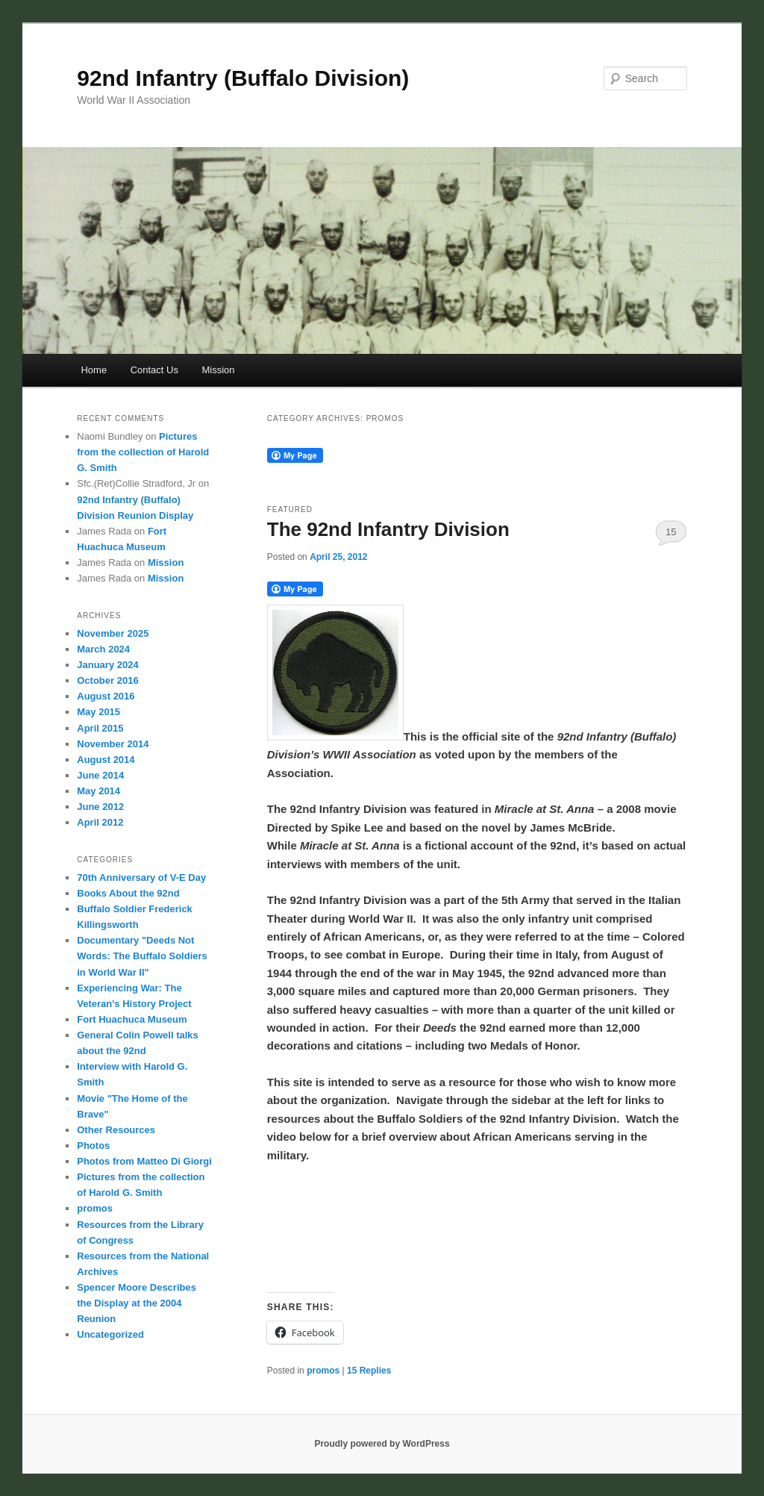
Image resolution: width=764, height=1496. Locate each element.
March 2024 (103, 649)
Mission (217, 369)
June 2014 (100, 775)
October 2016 (107, 680)
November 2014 (112, 743)
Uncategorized (110, 1334)
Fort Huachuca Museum (132, 1019)
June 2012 (100, 806)
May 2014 (98, 791)
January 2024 (107, 664)
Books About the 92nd (128, 893)
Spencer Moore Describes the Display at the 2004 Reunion (136, 1303)
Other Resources (116, 1129)
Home (94, 369)
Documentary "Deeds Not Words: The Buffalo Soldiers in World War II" (142, 956)
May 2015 (98, 711)
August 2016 (105, 696)
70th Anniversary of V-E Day (141, 877)
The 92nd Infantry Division (388, 529)
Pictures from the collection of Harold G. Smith (143, 452)
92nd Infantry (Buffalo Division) (243, 78)
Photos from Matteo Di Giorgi (144, 1161)
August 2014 (105, 759)
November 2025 (112, 633)
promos (323, 1370)
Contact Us (154, 369)
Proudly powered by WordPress (381, 1444)
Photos (93, 1145)
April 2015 (100, 728)
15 (671, 531)
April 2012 (100, 822)
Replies (369, 1370)
